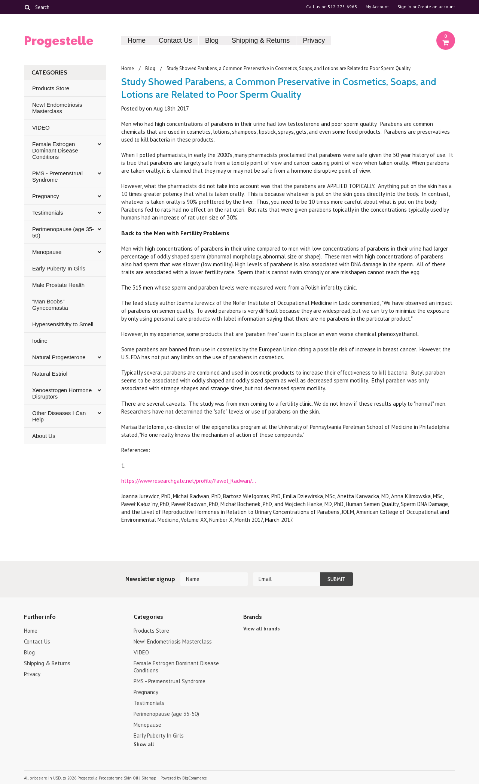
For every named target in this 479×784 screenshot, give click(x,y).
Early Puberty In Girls (58, 268)
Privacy (314, 40)
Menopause (46, 252)
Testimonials (47, 212)
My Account (377, 6)
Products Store (50, 88)
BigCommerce (194, 778)
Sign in (404, 6)
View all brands (261, 628)
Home (137, 40)
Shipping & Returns (261, 40)
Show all (144, 744)
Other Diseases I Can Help (59, 416)
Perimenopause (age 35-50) (63, 232)
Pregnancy (45, 196)
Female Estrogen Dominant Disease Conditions (55, 150)
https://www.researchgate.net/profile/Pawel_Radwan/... (188, 480)
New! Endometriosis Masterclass (57, 108)
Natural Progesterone (59, 357)
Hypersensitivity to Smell (62, 324)
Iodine (40, 340)
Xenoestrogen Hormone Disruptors (62, 393)
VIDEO (41, 127)
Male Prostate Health (58, 285)
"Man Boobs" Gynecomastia (50, 304)
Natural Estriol (49, 373)
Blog (212, 40)
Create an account (436, 6)
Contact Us (175, 40)
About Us (43, 436)
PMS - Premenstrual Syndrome (57, 176)
